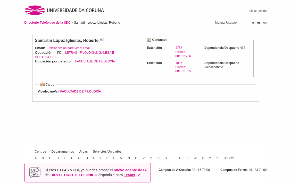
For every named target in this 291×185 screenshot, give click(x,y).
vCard (102, 40)
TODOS (228, 158)
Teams (129, 175)
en (265, 22)
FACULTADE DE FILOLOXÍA (95, 61)
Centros (40, 151)
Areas (83, 151)
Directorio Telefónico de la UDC (47, 22)
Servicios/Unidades (107, 151)
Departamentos (63, 151)
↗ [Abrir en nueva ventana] (138, 175)
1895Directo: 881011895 (183, 67)
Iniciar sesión (257, 11)
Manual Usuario (226, 22)
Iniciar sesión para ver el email (69, 48)
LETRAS (71, 52)
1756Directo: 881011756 (183, 52)
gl (253, 22)
